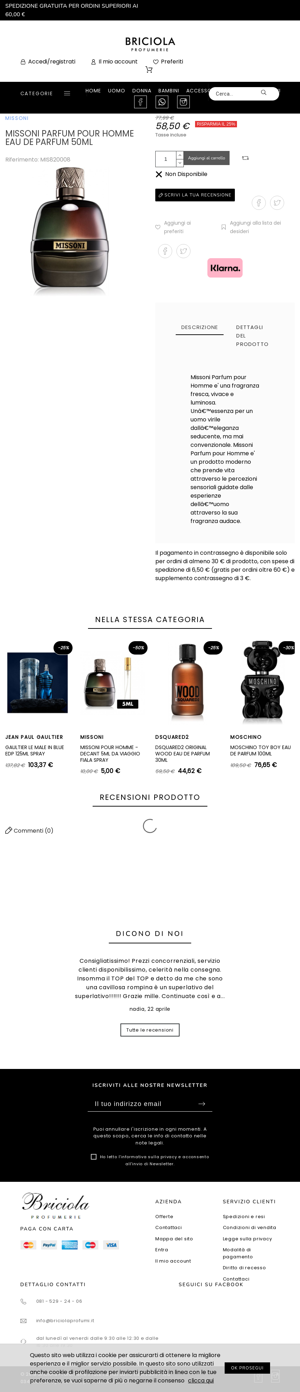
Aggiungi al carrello (206, 158)
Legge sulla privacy (247, 1238)
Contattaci (168, 1227)
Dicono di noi (150, 933)
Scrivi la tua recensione (195, 195)
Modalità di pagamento (238, 1253)
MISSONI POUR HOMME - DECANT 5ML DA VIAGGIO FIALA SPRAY (110, 753)
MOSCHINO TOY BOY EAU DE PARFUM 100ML (260, 750)
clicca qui (201, 1380)
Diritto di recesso (244, 1267)
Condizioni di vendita (249, 1227)
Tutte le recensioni (150, 1030)
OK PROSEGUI (247, 1368)
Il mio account (173, 1261)
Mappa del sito (174, 1238)
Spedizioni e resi (244, 1216)
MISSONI (17, 118)
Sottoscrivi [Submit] (201, 1103)
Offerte (164, 1216)
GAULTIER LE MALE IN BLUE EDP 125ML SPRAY (34, 750)
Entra (161, 1249)
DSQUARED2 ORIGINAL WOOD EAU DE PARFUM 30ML (182, 753)
